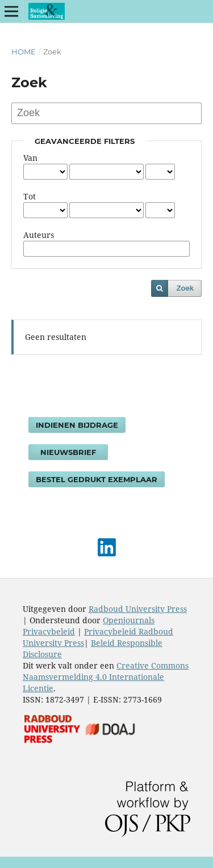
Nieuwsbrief (68, 452)
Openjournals (128, 620)
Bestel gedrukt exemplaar (96, 479)
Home (23, 51)
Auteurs (38, 234)
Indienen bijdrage (77, 424)
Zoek (185, 288)
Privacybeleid (49, 631)
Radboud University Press (138, 608)
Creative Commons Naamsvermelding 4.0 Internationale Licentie (106, 676)
